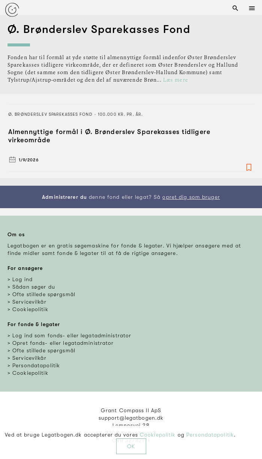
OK (131, 446)
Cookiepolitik (158, 435)
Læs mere (175, 80)
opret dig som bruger (191, 197)
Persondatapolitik (210, 435)
